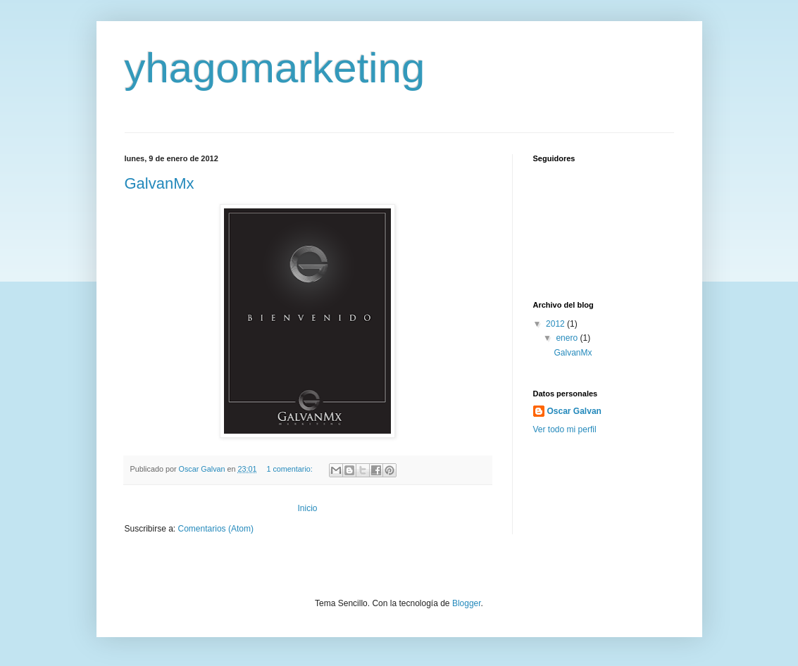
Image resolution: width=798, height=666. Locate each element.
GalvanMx (159, 183)
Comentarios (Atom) (216, 529)
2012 (556, 324)
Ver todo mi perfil (565, 429)
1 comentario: (290, 469)
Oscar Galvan (574, 411)
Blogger (466, 603)
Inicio (307, 508)
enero (568, 338)
